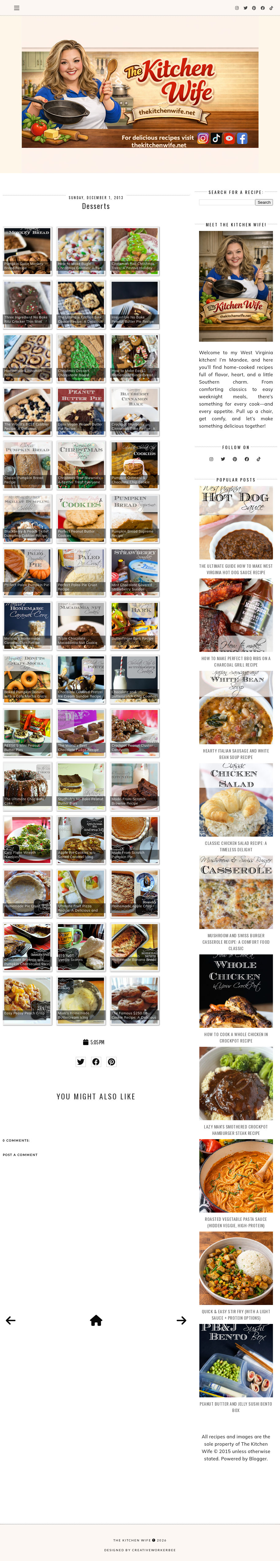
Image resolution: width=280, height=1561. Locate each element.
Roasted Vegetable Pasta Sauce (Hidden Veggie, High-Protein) (236, 1222)
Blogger (258, 1459)
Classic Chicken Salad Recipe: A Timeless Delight (236, 846)
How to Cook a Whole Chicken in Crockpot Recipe (236, 1037)
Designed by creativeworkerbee (140, 1550)
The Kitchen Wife (132, 1540)
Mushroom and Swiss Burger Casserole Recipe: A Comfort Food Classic (236, 941)
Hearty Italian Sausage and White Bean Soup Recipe (236, 753)
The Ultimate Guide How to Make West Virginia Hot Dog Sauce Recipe (236, 569)
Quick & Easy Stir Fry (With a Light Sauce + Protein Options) (236, 1314)
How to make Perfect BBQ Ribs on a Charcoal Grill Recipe (236, 661)
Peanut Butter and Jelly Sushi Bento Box (236, 1406)
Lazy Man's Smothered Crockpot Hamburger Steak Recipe (236, 1129)
